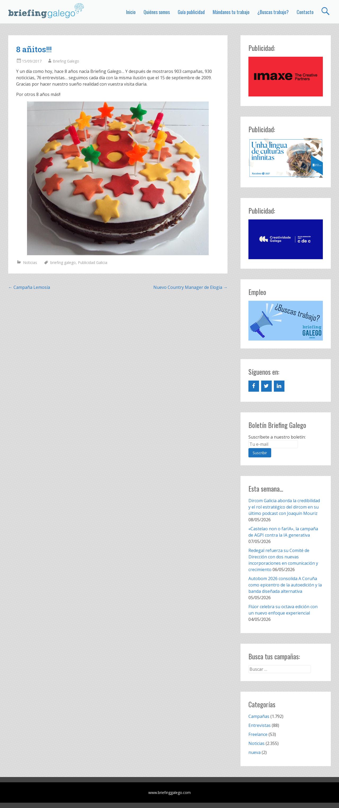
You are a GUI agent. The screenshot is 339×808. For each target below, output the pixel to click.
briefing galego (63, 262)
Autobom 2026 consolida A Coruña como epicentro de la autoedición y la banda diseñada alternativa (285, 585)
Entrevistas (259, 725)
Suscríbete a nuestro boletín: (277, 437)
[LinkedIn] (279, 386)
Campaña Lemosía (29, 287)
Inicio (131, 11)
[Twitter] (266, 386)
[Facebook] (253, 386)
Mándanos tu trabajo (231, 11)
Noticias (30, 262)
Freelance (257, 734)
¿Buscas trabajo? (273, 11)
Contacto (305, 11)
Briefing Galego (66, 61)
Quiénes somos (157, 11)
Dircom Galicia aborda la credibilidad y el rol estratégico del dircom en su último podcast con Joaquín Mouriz (284, 507)
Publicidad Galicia (92, 262)
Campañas (258, 716)
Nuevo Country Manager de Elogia (190, 287)
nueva (254, 752)
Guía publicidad (191, 11)
